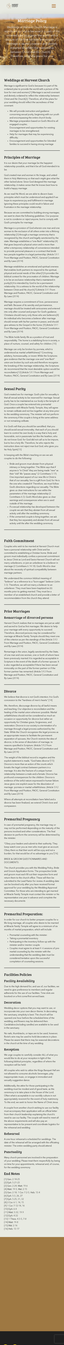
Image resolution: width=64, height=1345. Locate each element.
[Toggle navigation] (53, 6)
